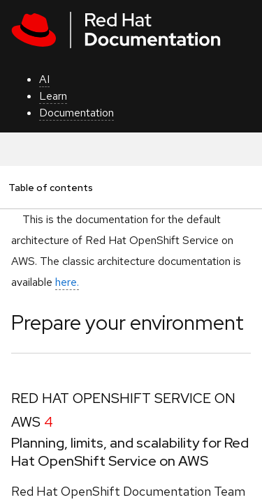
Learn (53, 96)
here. (67, 282)
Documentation (76, 112)
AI (44, 79)
